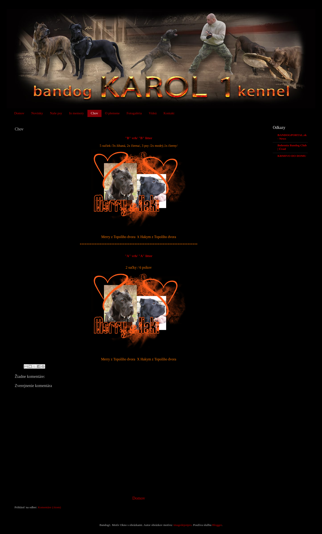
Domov (19, 113)
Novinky (37, 113)
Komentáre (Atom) (49, 507)
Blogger (217, 525)
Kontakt (168, 113)
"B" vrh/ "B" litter (138, 138)
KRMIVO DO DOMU (292, 155)
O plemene (112, 113)
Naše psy (56, 113)
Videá (153, 113)
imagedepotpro (183, 525)
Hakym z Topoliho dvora (158, 237)
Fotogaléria (134, 113)
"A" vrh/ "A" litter (138, 256)
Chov (94, 113)
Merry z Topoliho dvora (118, 237)
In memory (76, 113)
